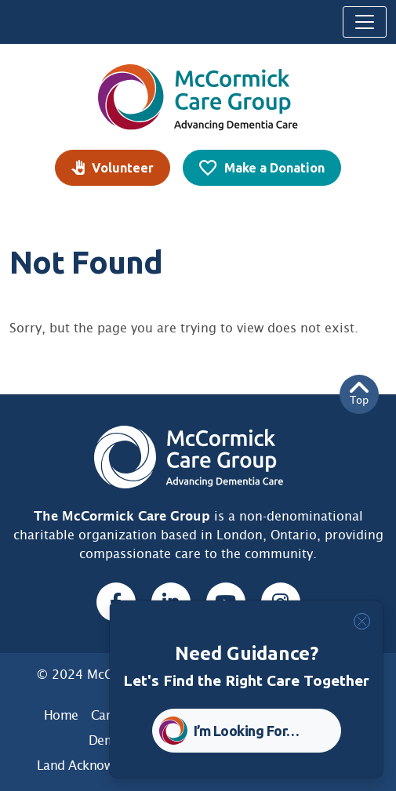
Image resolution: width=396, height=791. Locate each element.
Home (61, 715)
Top (359, 394)
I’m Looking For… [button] (247, 730)
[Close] (362, 621)
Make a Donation (274, 168)
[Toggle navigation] (365, 22)
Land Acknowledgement (106, 765)
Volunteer (123, 168)
